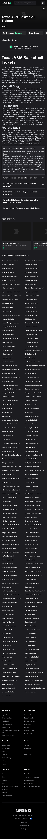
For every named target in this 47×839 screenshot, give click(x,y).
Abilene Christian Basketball (10, 261)
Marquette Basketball (8, 451)
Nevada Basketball (31, 490)
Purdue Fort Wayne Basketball (11, 552)
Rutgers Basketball (7, 564)
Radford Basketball (8, 556)
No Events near (13, 33)
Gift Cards (5, 789)
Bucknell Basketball (31, 303)
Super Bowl (5, 715)
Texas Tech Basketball (9, 626)
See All (42, 219)
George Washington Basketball (11, 389)
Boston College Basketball (10, 299)
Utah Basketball (30, 645)
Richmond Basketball (8, 560)
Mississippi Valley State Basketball (36, 470)
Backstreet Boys (29, 718)
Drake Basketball (30, 354)
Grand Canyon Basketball (10, 400)
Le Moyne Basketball (31, 432)
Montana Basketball (31, 474)
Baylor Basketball (30, 284)
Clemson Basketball (8, 331)
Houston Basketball (8, 404)
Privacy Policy (23, 822)
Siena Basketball (7, 587)
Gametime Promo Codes (10, 786)
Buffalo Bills (6, 727)
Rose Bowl (5, 721)
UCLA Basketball (30, 633)
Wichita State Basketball (32, 684)
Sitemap (23, 829)
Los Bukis (27, 724)
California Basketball (31, 315)
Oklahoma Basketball (31, 521)
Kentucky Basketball (31, 428)
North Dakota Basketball (9, 505)
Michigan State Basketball (33, 463)
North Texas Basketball (32, 505)
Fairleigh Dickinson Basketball (11, 369)
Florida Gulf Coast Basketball (11, 377)
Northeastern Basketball (9, 509)
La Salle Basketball (7, 432)
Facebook (27, 754)
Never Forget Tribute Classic (11, 494)
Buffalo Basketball (7, 307)
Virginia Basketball (31, 665)
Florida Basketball (30, 373)
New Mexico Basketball (32, 498)
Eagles (26, 727)
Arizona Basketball (31, 272)
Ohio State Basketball (8, 521)
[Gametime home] (7, 3)
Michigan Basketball (8, 463)
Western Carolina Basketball (34, 680)
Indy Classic (29, 412)
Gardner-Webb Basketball (10, 385)
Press (3, 783)
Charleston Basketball (32, 323)
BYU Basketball (6, 311)
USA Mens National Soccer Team (11, 731)
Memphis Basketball (8, 459)
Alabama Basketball (31, 264)
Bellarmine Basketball (8, 288)
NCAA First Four (30, 482)
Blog (3, 777)
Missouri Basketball (8, 474)
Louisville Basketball (31, 443)
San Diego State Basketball (33, 571)
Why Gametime (7, 795)
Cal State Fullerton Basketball (11, 315)
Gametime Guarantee (31, 777)
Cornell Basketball (7, 342)
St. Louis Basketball (31, 606)
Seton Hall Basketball (32, 583)
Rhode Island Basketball (32, 556)
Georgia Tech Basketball (33, 393)
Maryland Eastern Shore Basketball (13, 455)
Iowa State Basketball (32, 416)
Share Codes (28, 783)
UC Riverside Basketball (32, 630)
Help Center (28, 774)
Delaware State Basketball (33, 350)
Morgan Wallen (29, 721)
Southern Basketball (31, 599)
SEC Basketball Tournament (10, 583)
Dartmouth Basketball (8, 346)
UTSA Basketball (7, 657)
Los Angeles (6, 745)
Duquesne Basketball (8, 362)
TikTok (26, 745)
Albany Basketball (7, 268)
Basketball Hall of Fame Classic (11, 284)
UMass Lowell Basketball (9, 641)
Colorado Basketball (31, 334)
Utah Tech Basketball (32, 649)
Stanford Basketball (8, 610)
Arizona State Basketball (9, 276)
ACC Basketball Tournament (34, 261)
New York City (6, 758)
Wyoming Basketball (8, 692)
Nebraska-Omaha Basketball (11, 490)
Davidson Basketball (31, 346)
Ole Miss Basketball (8, 529)
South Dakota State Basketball (11, 595)
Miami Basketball (30, 459)
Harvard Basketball (31, 400)
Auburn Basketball (31, 280)
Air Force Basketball (8, 264)
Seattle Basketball (31, 579)
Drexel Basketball (7, 358)
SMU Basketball (30, 587)
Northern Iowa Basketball (10, 513)
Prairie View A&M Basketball (10, 544)
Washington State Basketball (34, 672)
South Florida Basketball (33, 595)
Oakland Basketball (31, 517)
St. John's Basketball (8, 606)
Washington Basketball (9, 672)
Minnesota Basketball (32, 466)
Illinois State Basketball (32, 408)
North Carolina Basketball (33, 501)
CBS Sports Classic (31, 319)
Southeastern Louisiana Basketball (12, 599)
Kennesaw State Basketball (33, 424)
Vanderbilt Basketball (32, 657)
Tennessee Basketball (32, 618)
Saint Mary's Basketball (32, 567)
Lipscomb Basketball (31, 435)
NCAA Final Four (7, 482)
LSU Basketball (30, 447)
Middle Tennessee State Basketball (13, 466)
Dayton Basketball (7, 350)
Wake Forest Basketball (32, 668)
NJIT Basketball (7, 501)
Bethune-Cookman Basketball (34, 288)
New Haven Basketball (9, 498)
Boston (4, 764)
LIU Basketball (6, 439)
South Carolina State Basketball (35, 591)
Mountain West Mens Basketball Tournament (13, 478)
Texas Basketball (30, 622)
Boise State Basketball (32, 296)
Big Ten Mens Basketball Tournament (13, 296)
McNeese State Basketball (33, 455)
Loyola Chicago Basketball (10, 447)
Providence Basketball (9, 548)
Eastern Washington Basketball (35, 365)
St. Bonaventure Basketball (33, 602)
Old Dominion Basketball (33, 525)
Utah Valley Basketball (9, 653)
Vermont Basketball (31, 661)
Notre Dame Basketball (9, 517)
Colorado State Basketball (10, 338)
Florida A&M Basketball (32, 369)
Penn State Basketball (32, 533)
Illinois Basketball (7, 408)
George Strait (28, 715)
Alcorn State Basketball (32, 268)
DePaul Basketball (7, 354)
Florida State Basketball (32, 377)
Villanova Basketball (8, 665)
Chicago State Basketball (10, 327)
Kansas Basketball (31, 420)
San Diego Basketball (8, 571)
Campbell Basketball (8, 319)
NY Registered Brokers (32, 786)
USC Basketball (6, 645)
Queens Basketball (31, 552)
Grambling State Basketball (33, 397)
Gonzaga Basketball (8, 397)
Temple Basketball (7, 618)
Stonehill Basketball (31, 610)
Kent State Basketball (8, 428)
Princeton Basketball (31, 544)
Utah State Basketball (8, 649)
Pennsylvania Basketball (9, 536)
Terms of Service (23, 825)
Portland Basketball (31, 540)
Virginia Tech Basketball (9, 668)
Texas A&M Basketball (9, 622)
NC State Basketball (31, 478)
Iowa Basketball (7, 416)
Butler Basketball (30, 307)
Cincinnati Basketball (31, 327)
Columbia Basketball (31, 338)
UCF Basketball (6, 633)
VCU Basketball (6, 661)
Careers (4, 780)
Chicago (4, 761)
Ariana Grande (29, 730)
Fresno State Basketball (32, 381)
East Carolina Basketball (32, 362)
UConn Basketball (7, 637)
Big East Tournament (31, 292)
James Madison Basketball (10, 420)
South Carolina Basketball (10, 591)
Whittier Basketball (7, 684)
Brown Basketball (7, 303)
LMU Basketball (30, 439)
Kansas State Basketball (9, 424)
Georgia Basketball (8, 393)
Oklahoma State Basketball (10, 525)
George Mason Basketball (33, 385)
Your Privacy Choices (21, 819)
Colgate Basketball (8, 334)
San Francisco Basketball (10, 575)
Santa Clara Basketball (9, 579)
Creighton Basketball (31, 342)
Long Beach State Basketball (11, 443)
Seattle (4, 751)
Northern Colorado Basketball (34, 509)
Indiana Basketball (7, 412)
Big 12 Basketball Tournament (11, 292)
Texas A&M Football (8, 735)
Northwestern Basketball (33, 513)
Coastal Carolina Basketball (33, 331)
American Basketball (8, 272)
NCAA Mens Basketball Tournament (13, 486)
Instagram (27, 748)
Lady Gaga (28, 733)
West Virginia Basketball (9, 680)
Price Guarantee (29, 780)
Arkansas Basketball (31, 276)
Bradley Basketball (31, 299)
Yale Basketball (6, 696)
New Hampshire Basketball (33, 494)
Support (4, 792)
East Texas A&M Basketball (10, 365)
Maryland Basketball (31, 451)
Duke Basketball (30, 358)
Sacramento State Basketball (34, 564)
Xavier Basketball (30, 692)
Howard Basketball (31, 404)
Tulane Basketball (30, 626)
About (4, 774)
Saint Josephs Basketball (10, 567)
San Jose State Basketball (33, 575)
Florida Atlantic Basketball (10, 373)
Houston (4, 754)
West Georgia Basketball (33, 676)
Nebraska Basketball (31, 486)
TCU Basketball (30, 614)
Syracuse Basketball (8, 614)
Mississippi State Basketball (10, 470)
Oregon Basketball (31, 529)
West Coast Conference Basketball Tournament (13, 676)
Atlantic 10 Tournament (9, 280)
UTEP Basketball (30, 653)
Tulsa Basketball (7, 630)
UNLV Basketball (30, 641)
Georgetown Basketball (32, 389)
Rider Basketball (30, 560)
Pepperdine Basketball (32, 536)
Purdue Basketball (31, 548)
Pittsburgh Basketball (8, 540)
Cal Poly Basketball (31, 311)
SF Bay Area (6, 748)
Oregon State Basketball (9, 533)
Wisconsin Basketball (8, 688)
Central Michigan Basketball (10, 323)
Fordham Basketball (8, 381)
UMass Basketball (30, 637)
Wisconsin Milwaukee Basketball (35, 688)
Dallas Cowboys (7, 724)
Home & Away (35, 33)
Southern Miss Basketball (10, 602)
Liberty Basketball (7, 435)
